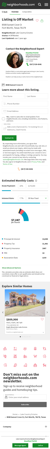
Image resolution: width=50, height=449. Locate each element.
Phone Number (13, 104)
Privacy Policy (36, 162)
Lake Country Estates (24, 33)
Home (15, 414)
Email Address (13, 111)
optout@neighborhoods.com (13, 159)
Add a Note (7, 124)
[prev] (3, 312)
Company (7, 426)
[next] (43, 303)
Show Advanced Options (11, 268)
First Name (7, 96)
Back (4, 12)
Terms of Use (7, 164)
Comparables (27, 12)
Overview (15, 12)
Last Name (31, 96)
